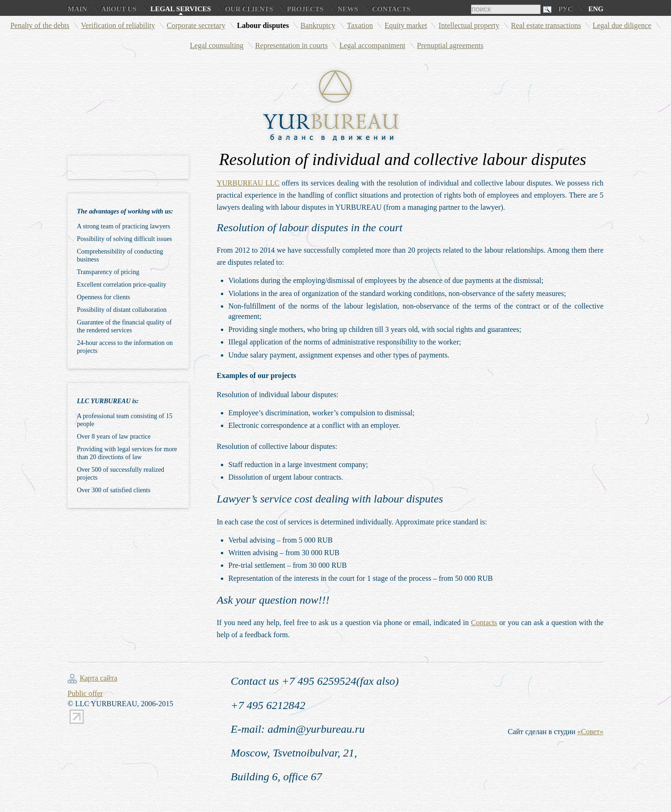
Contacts (391, 9)
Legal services (181, 9)
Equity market (405, 25)
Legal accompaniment (372, 45)
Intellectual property (468, 25)
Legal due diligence (622, 25)
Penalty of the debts (39, 25)
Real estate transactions (546, 25)
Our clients (249, 9)
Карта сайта (98, 678)
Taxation (360, 25)
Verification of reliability (118, 25)
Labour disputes (263, 25)
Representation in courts (291, 45)
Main (77, 9)
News (347, 9)
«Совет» (590, 732)
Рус (565, 9)
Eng (595, 9)
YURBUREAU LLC (248, 183)
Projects (305, 9)
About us (119, 9)
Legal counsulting (217, 45)
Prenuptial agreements (450, 45)
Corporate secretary (196, 25)
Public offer (85, 693)
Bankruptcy (318, 25)
